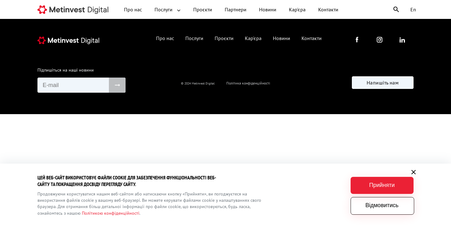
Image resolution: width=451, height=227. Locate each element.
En (413, 9)
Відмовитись (381, 205)
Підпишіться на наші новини (65, 70)
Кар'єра (297, 9)
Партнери (235, 9)
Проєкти (202, 9)
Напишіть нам (383, 82)
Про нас (133, 9)
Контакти (328, 9)
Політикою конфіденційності (110, 213)
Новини (267, 9)
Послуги (168, 9)
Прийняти (382, 185)
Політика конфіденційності (248, 83)
